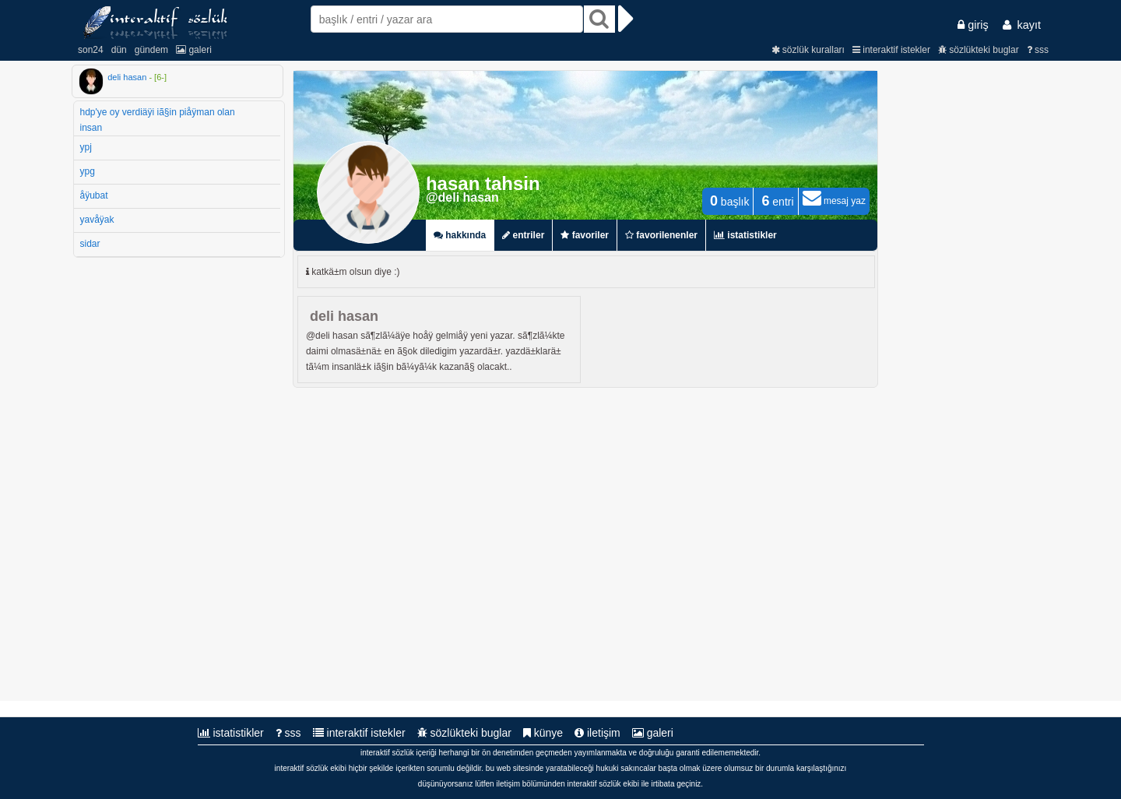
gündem (151, 49)
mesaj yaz (834, 200)
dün (119, 49)
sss (1038, 49)
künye (543, 733)
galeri (194, 49)
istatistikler (231, 733)
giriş (973, 25)
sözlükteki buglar (978, 49)
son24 (91, 49)
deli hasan (126, 77)
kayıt (1022, 25)
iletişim (597, 733)
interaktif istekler (891, 49)
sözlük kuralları (808, 49)
